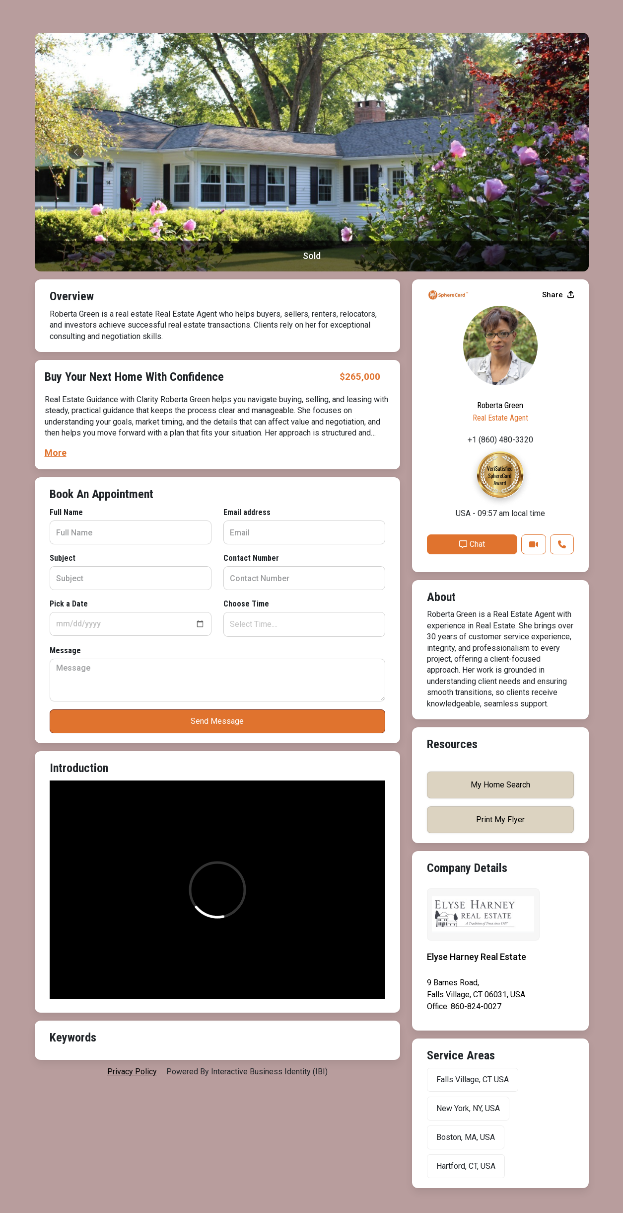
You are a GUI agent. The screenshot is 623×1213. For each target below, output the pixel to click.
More (56, 452)
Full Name (66, 512)
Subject (62, 558)
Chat (472, 544)
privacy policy (132, 1071)
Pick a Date (69, 603)
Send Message (217, 721)
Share (558, 294)
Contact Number (251, 558)
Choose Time (246, 603)
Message (65, 650)
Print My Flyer (500, 819)
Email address (247, 512)
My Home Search (500, 784)
